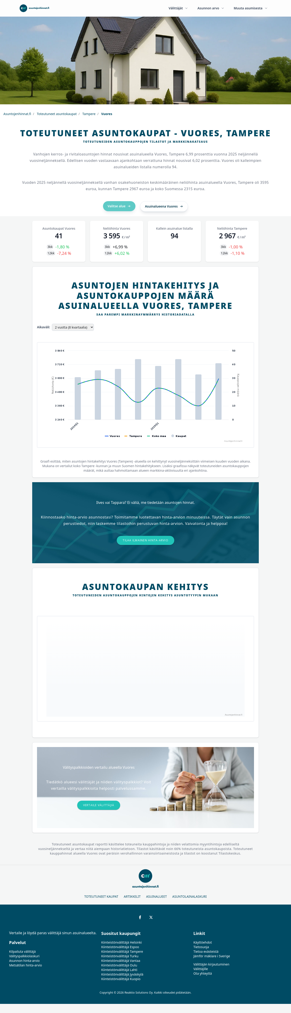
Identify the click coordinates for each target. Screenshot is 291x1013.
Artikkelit (132, 896)
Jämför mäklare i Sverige (211, 956)
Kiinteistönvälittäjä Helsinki (121, 942)
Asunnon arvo (211, 8)
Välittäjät (178, 8)
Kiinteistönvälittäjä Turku (119, 956)
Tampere (88, 114)
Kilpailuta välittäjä (22, 951)
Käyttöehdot (202, 942)
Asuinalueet (156, 896)
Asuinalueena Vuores (164, 206)
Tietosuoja (201, 947)
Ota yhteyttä (202, 973)
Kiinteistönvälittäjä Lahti (119, 970)
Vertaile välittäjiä (98, 805)
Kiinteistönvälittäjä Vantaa (120, 960)
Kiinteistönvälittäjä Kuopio (120, 979)
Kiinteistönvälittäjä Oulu (119, 965)
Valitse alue (119, 206)
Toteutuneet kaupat (101, 896)
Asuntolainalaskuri (189, 896)
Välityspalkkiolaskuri (24, 956)
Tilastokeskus (229, 853)
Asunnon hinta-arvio (24, 960)
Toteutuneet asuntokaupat (56, 114)
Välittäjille (200, 969)
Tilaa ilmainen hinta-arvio (145, 540)
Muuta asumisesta (251, 8)
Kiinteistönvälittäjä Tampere (122, 951)
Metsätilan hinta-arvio (25, 965)
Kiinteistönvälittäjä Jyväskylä (122, 974)
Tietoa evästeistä (206, 951)
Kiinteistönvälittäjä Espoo (120, 947)
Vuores (106, 114)
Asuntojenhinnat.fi (17, 114)
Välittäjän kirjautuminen (211, 964)
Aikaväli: (43, 327)
